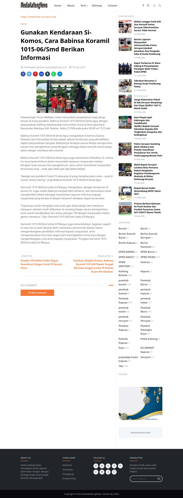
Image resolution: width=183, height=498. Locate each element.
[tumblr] (102, 465)
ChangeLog (68, 474)
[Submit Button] (158, 479)
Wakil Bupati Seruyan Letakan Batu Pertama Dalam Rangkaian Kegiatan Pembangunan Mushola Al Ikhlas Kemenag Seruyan (147, 172)
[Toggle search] (160, 5)
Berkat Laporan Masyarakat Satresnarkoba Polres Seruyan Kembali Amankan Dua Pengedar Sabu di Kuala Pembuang (147, 46)
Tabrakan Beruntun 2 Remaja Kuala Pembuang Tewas (147, 83)
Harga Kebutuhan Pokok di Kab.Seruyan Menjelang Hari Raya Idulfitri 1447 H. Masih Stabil (148, 104)
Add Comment (37, 292)
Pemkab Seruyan (141, 96)
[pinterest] (114, 465)
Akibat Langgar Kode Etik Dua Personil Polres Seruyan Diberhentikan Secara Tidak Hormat (147, 26)
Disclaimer (68, 469)
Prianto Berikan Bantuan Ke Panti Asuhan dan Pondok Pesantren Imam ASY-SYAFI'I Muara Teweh (147, 208)
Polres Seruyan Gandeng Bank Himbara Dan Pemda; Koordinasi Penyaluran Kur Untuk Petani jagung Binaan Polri (148, 149)
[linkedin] (108, 465)
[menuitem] (57, 5)
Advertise (67, 465)
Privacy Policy (69, 478)
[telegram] (95, 465)
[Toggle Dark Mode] (154, 5)
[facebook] (143, 5)
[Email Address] (143, 479)
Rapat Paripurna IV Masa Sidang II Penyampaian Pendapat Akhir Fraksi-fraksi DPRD (147, 67)
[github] (114, 472)
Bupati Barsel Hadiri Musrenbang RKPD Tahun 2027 (147, 191)
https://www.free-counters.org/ (38, 16)
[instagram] (148, 5)
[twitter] (102, 472)
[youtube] (120, 465)
